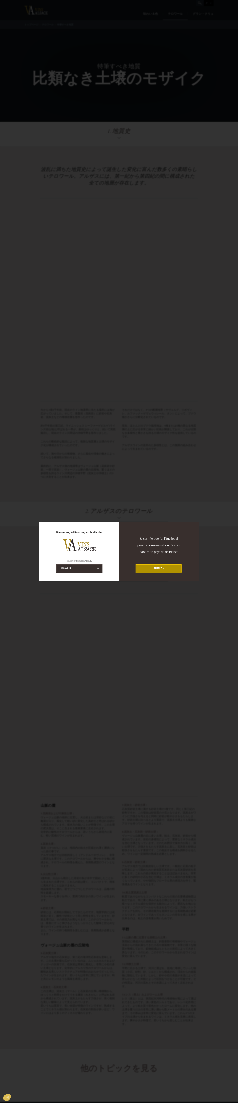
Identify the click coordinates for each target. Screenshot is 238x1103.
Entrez (158, 568)
